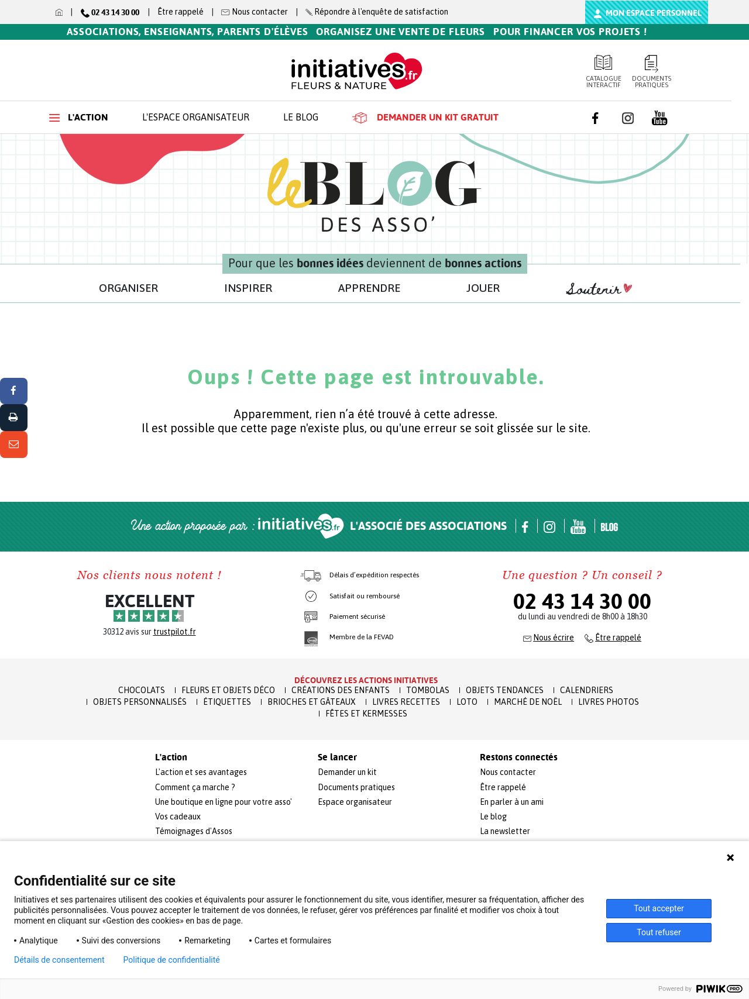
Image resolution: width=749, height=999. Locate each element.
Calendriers (586, 690)
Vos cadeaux (178, 816)
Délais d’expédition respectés (374, 575)
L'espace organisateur (195, 117)
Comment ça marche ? (195, 787)
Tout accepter (659, 908)
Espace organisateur (355, 802)
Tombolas (427, 690)
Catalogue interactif (603, 71)
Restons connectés (519, 757)
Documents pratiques (652, 71)
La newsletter (505, 831)
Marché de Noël (528, 702)
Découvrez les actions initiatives (366, 680)
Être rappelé (180, 11)
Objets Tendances (505, 690)
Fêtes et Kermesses (366, 713)
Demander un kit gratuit (425, 117)
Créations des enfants (340, 690)
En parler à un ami (512, 802)
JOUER (483, 287)
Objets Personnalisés (140, 702)
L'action (78, 117)
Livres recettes (406, 702)
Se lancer (337, 757)
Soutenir (599, 289)
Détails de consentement (59, 959)
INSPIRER (248, 287)
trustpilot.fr (174, 631)
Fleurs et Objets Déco (228, 690)
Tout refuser (659, 932)
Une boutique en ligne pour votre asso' (223, 802)
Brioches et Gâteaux (311, 702)
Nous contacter (508, 772)
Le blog (300, 117)
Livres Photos (608, 702)
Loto (466, 702)
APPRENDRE (369, 287)
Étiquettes (227, 702)
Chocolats (141, 690)
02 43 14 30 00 (582, 601)
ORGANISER (128, 287)
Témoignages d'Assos (193, 831)
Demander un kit (347, 772)
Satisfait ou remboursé (364, 596)
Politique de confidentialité (171, 959)
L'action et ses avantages (201, 772)
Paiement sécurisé (357, 616)
